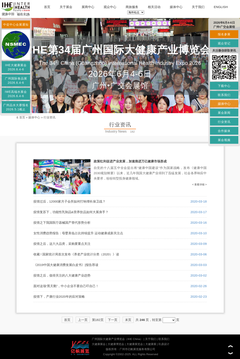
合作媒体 (224, 131)
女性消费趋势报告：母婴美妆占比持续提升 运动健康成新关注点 (78, 233)
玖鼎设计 (163, 344)
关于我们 (198, 7)
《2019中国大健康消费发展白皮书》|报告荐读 (65, 265)
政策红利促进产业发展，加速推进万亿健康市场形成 (130, 161)
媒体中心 (176, 7)
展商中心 (88, 7)
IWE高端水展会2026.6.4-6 (16, 94)
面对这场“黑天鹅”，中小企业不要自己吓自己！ (66, 286)
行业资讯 (49, 117)
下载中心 (224, 86)
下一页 (112, 320)
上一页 (83, 320)
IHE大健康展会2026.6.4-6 (15, 67)
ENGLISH (221, 7)
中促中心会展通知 (16, 24)
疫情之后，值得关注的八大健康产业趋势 (62, 275)
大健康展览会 (134, 344)
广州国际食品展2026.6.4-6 (16, 80)
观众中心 (110, 7)
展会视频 (224, 140)
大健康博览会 (116, 344)
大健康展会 (99, 344)
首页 (47, 7)
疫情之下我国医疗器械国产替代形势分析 (62, 222)
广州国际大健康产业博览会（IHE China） (117, 339)
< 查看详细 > (199, 184)
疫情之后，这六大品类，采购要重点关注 (62, 243)
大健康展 (150, 344)
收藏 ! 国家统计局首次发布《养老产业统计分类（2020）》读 (76, 254)
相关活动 (154, 7)
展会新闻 (224, 112)
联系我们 (163, 339)
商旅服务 (132, 7)
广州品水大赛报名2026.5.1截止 (16, 107)
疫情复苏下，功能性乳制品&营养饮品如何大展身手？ (70, 212)
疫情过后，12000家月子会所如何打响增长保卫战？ (69, 201)
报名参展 (224, 34)
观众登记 (224, 43)
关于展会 (66, 7)
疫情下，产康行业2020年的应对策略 (59, 296)
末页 (128, 320)
